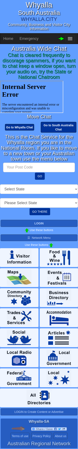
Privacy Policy (41, 436)
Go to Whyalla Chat (19, 127)
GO (40, 176)
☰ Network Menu (39, 237)
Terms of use (20, 436)
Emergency (29, 39)
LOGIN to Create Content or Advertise (39, 412)
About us (60, 436)
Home (8, 39)
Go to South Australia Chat (58, 127)
